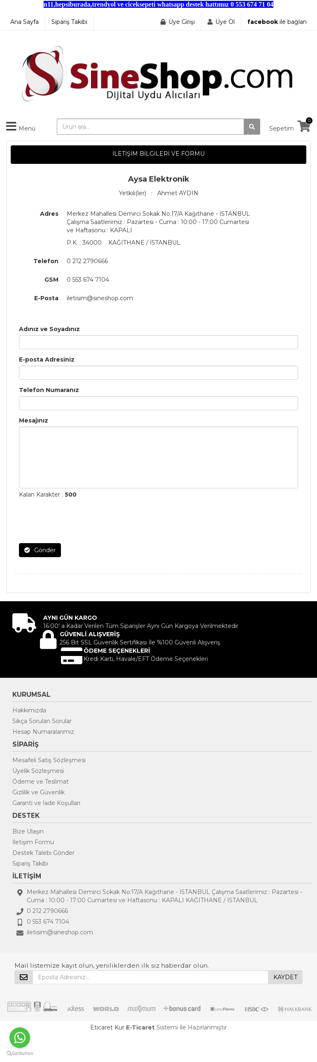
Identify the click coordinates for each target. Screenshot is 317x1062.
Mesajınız (33, 420)
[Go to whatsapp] (19, 1037)
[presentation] (81, 521)
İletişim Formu (33, 842)
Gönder (40, 550)
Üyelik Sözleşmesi (38, 771)
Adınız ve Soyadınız (49, 329)
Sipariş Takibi (69, 22)
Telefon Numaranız (49, 390)
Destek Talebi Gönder (43, 853)
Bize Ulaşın (28, 831)
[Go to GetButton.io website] (20, 1053)
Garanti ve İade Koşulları (46, 803)
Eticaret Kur (107, 1027)
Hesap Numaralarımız (43, 731)
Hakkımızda (29, 710)
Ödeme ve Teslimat (40, 781)
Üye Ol (225, 22)
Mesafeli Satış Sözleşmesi (49, 760)
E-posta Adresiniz (47, 359)
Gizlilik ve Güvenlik (38, 792)
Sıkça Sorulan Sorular (42, 721)
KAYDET (285, 977)
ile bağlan (277, 22)
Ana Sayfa (24, 22)
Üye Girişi (181, 22)
